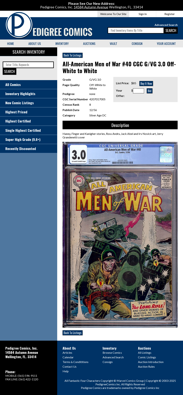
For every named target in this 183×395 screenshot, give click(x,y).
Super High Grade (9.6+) (22, 139)
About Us (34, 43)
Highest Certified (18, 121)
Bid (149, 91)
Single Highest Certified (23, 130)
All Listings (144, 352)
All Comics (13, 84)
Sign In (143, 14)
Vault (113, 43)
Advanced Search (166, 24)
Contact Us (69, 366)
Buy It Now (146, 83)
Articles (67, 352)
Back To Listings (72, 55)
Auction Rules (146, 366)
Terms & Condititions (75, 362)
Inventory (62, 43)
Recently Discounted (20, 148)
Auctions (89, 43)
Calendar (68, 357)
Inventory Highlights (20, 93)
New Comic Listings (19, 102)
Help (66, 371)
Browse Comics (112, 352)
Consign (137, 43)
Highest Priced (16, 111)
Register (169, 14)
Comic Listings (147, 357)
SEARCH (170, 30)
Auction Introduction (151, 362)
